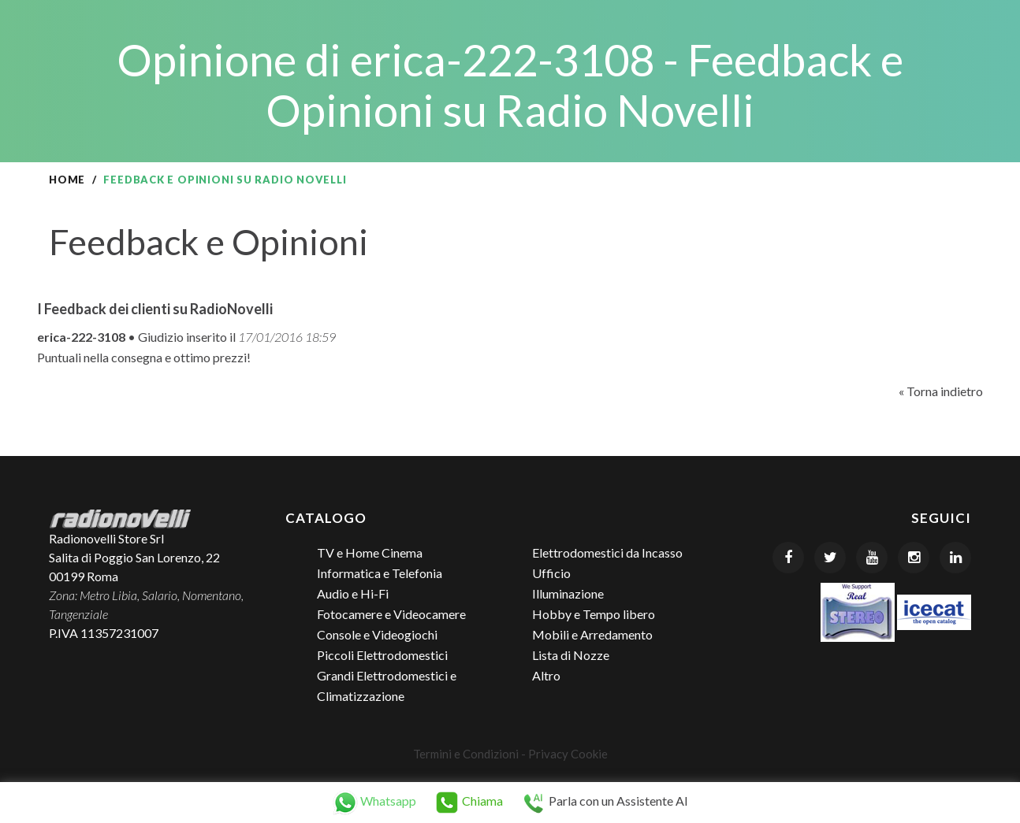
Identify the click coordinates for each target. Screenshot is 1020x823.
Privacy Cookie (568, 754)
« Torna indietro (941, 391)
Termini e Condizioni (466, 754)
